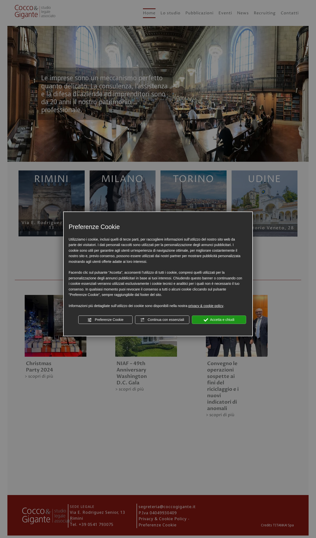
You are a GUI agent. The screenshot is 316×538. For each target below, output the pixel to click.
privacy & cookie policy (205, 306)
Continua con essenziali (162, 320)
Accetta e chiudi (219, 320)
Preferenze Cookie (105, 320)
